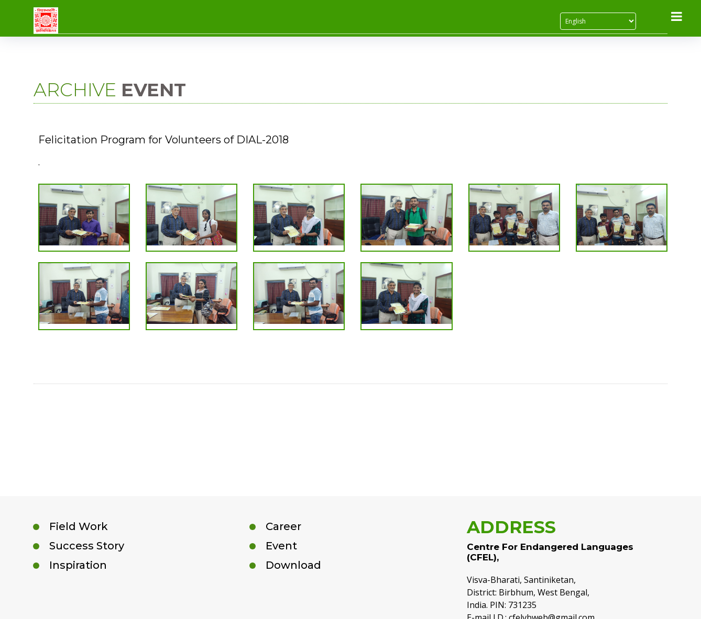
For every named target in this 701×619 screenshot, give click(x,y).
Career (283, 526)
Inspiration (78, 565)
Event (281, 545)
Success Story (86, 545)
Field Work (78, 526)
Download (293, 565)
